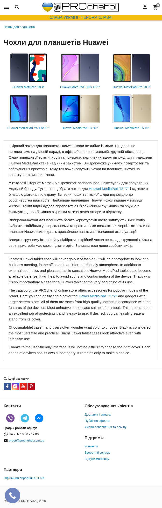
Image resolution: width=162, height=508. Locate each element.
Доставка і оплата (98, 414)
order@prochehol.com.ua (26, 440)
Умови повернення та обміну (106, 427)
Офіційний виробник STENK (24, 478)
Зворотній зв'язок (97, 452)
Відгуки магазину (97, 459)
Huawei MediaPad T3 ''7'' (109, 189)
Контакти (91, 446)
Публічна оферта (97, 421)
